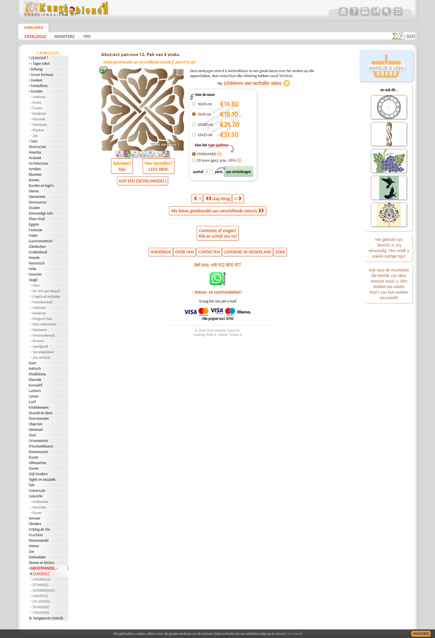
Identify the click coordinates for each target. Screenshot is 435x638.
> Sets (33, 141)
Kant (32, 362)
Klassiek (38, 118)
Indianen (39, 307)
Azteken (35, 168)
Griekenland (38, 252)
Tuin (32, 484)
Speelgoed (40, 346)
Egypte (34, 224)
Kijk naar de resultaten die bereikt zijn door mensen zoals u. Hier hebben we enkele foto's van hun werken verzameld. (389, 283)
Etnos (36, 102)
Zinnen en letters (41, 562)
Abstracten (37, 146)
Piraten (38, 340)
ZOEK (280, 252)
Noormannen (39, 418)
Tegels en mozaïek (42, 479)
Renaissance (38, 451)
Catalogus (35, 36)
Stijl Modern (38, 473)
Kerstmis (39, 507)
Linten (33, 396)
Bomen (34, 179)
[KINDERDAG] (43, 590)
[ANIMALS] (41, 579)
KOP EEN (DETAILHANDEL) (142, 181)
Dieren (34, 191)
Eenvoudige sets (41, 213)
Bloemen (35, 174)
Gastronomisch (40, 240)
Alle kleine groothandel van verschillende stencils (217, 210)
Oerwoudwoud (43, 335)
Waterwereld (38, 540)
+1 (237, 198)
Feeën (33, 235)
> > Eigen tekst (39, 63)
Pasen (37, 512)
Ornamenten (38, 440)
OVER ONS (184, 252)
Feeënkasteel (42, 301)
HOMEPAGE (160, 252)
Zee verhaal (41, 357)
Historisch (36, 263)
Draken (34, 207)
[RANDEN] (40, 606)
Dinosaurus (37, 202)
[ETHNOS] (40, 584)
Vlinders (35, 523)
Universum (37, 490)
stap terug (218, 198)
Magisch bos (42, 318)
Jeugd (33, 279)
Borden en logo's (41, 185)
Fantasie (35, 229)
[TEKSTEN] (40, 612)
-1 (197, 198)
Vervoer (34, 518)
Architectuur (38, 163)
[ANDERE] (41, 573)
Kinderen (39, 113)
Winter (34, 545)
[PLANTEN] (41, 601)
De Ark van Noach (46, 290)
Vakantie (35, 496)
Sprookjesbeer (43, 351)
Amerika (35, 152)
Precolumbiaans (41, 446)
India (32, 268)
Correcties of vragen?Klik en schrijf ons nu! (217, 233)
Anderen (38, 96)
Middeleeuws (39, 407)
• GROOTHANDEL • (43, 568)
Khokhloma (37, 374)
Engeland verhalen (46, 296)
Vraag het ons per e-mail (217, 301)
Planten (38, 130)
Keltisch (35, 368)
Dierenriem (37, 196)
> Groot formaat (41, 74)
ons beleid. (295, 633)
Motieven (39, 124)
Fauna (37, 107)
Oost (32, 435)
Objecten (35, 423)
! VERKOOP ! (38, 57)
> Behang (35, 69)
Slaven (34, 468)
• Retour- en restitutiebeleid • (217, 292)
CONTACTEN (209, 252)
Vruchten (36, 534)
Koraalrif (35, 385)
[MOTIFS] (40, 595)
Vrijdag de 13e (39, 529)
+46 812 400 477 (225, 264)
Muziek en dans (40, 412)
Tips (86, 36)
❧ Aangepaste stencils (46, 618)
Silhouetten (37, 462)
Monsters (64, 36)
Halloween (40, 501)
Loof (32, 401)
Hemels (34, 257)
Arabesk (35, 157)
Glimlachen (37, 246)
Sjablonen (33, 27)
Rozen (33, 457)
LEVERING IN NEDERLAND (247, 252)
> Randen (35, 91)
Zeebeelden (37, 557)
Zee (35, 135)
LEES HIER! (158, 169)
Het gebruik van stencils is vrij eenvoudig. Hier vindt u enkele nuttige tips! (389, 248)
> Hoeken (35, 80)
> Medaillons (38, 85)
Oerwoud (35, 429)
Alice (36, 285)
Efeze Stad (37, 218)
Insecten (35, 274)
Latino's (35, 390)
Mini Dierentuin (44, 324)
